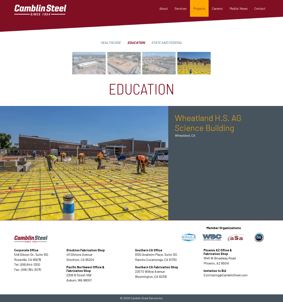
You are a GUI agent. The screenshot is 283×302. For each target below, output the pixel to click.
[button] (180, 8)
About (163, 8)
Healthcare (111, 42)
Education (136, 42)
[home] (46, 8)
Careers (217, 8)
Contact (259, 8)
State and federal (166, 42)
